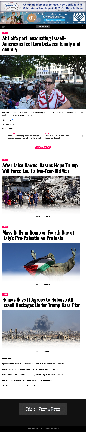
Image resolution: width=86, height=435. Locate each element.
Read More (7, 120)
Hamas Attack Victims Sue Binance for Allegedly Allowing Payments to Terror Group (33, 378)
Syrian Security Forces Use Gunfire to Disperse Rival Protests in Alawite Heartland (33, 366)
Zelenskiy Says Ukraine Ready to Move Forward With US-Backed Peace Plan (30, 372)
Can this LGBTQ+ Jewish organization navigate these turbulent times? (28, 383)
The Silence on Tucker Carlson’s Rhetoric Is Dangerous (23, 389)
